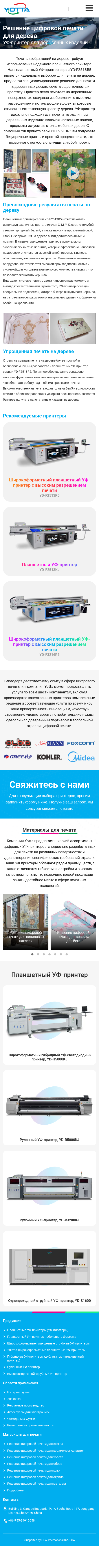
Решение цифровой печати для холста (35, 1457)
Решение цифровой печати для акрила (35, 1477)
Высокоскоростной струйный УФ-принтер (37, 1374)
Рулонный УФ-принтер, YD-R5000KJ (49, 1140)
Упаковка (14, 1399)
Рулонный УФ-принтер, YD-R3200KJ (49, 1220)
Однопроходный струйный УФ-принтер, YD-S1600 (49, 1301)
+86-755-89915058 (21, 1520)
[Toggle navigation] (89, 8)
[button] (32, 954)
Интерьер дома (18, 1392)
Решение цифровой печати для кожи (33, 1470)
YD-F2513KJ (50, 567)
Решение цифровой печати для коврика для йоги (73, 937)
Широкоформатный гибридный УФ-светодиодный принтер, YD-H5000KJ (49, 1057)
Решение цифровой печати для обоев (34, 1464)
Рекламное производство (25, 1405)
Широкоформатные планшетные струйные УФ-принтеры (48, 1343)
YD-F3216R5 (50, 646)
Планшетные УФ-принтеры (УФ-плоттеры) (37, 1330)
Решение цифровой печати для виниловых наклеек (25, 937)
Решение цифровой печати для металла (36, 1484)
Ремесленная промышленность (30, 1425)
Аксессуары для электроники (28, 1412)
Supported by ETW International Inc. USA (49, 1540)
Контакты (11, 1500)
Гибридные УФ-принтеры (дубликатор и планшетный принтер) (45, 1358)
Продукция (12, 1321)
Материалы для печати (49, 830)
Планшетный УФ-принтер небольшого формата (41, 1337)
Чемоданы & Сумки (21, 1419)
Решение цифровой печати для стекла (35, 1444)
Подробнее (15, 1490)
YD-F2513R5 (50, 487)
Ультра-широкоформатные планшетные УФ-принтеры (46, 1350)
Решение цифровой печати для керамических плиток (45, 1451)
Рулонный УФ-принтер (23, 1367)
